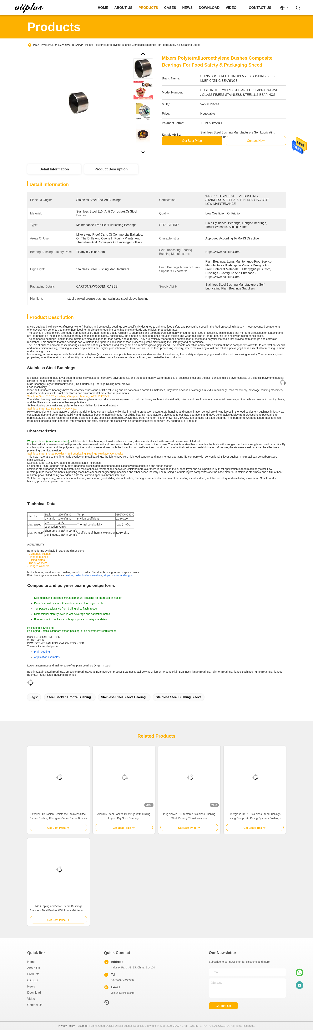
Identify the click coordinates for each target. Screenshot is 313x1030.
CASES (32, 980)
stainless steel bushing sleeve (178, 697)
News (31, 986)
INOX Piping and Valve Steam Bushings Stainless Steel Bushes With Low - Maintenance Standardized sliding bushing (58, 908)
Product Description (111, 169)
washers (97, 575)
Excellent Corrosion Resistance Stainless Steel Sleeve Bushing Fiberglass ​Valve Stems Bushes (58, 816)
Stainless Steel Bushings (68, 45)
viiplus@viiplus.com (122, 992)
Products (46, 45)
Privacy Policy (66, 1025)
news (187, 8)
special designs (123, 575)
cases (170, 8)
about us (123, 8)
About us (33, 968)
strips (107, 575)
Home (103, 8)
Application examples (47, 657)
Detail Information (54, 169)
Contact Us (35, 1005)
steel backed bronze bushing (69, 697)
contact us (260, 8)
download (209, 8)
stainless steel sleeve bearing (123, 697)
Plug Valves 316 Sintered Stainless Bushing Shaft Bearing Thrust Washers (189, 816)
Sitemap (82, 1025)
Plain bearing (42, 651)
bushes (69, 575)
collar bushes (83, 575)
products (148, 8)
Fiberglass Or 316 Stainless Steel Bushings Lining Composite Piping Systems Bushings (254, 816)
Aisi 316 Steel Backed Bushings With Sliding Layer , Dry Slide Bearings (123, 816)
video (231, 8)
